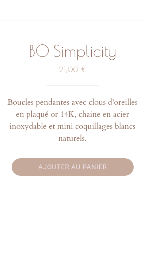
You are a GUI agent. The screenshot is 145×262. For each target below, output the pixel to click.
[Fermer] (10, 10)
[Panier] (135, 10)
